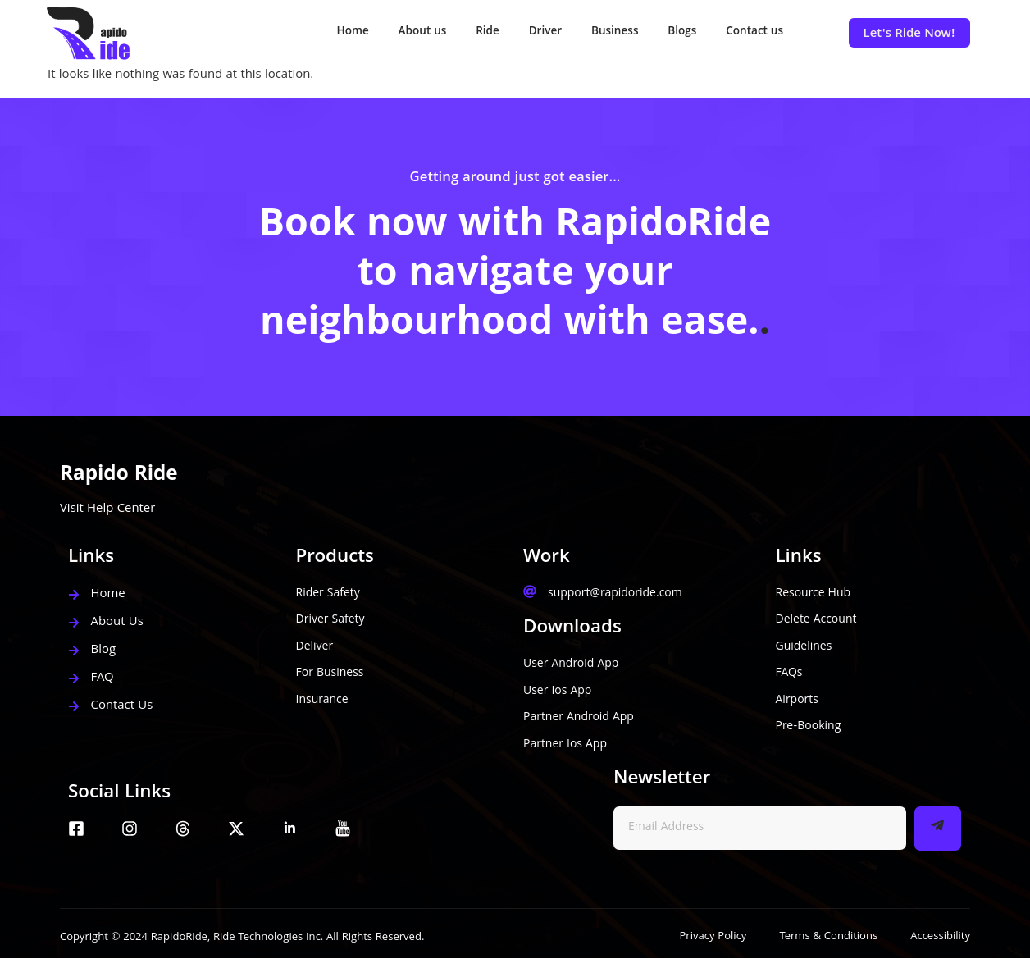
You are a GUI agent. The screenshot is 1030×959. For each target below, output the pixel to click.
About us (397, 33)
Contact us (752, 33)
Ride (467, 33)
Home (323, 33)
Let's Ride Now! (909, 34)
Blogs (675, 33)
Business (603, 33)
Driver (530, 33)
